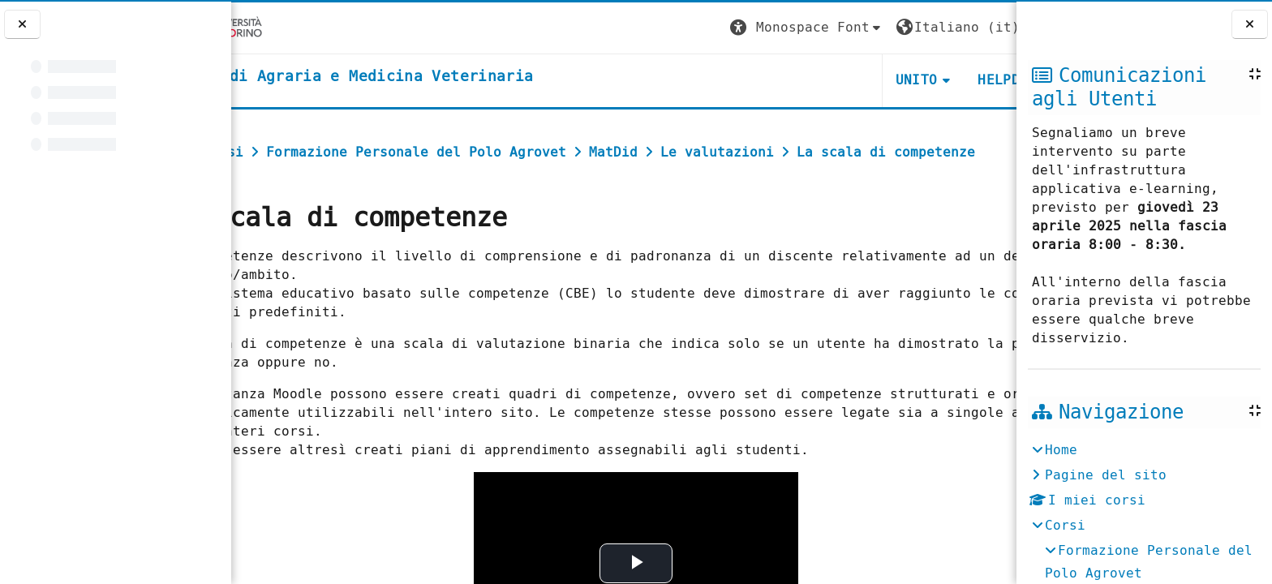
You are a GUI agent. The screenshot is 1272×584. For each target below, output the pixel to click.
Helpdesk (917, 80)
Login (983, 27)
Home (1061, 449)
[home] (418, 77)
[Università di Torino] (282, 27)
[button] (713, 28)
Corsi (1065, 525)
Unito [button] (822, 80)
